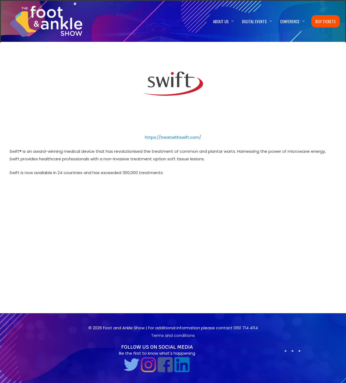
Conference (290, 21)
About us (221, 21)
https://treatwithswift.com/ (173, 137)
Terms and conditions (173, 335)
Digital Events (254, 21)
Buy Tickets (325, 21)
